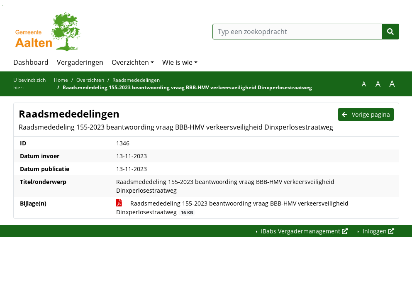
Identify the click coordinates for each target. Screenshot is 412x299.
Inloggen (377, 231)
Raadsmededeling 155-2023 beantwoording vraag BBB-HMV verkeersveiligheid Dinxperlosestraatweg (232, 207)
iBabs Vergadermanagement (303, 231)
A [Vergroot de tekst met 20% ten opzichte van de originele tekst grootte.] (377, 84)
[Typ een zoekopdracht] (305, 31)
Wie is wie (177, 62)
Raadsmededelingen (136, 79)
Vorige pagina (366, 114)
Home (61, 79)
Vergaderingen (80, 62)
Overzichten (130, 62)
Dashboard (31, 62)
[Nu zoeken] (390, 31)
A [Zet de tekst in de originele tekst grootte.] (364, 83)
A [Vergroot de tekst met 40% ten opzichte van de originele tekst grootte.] (392, 84)
